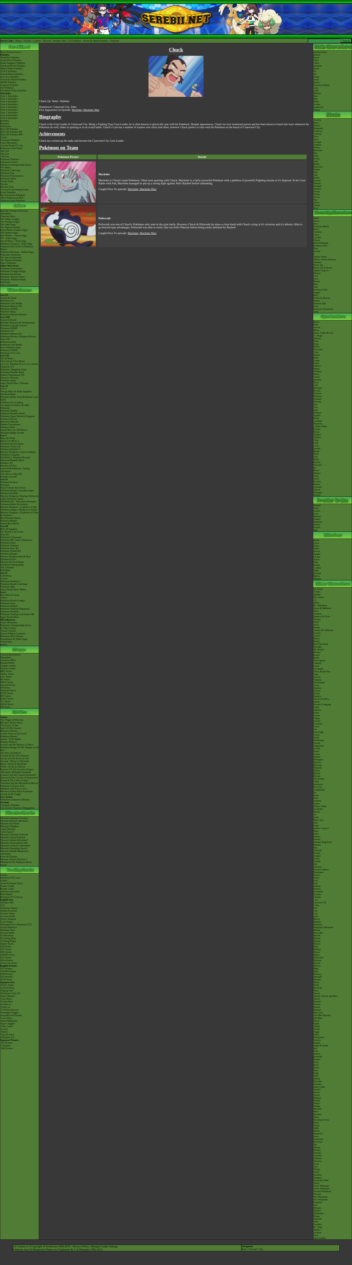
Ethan (316, 712)
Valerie (316, 489)
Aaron (316, 559)
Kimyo (316, 875)
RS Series (5, 679)
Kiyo (315, 880)
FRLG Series (6, 682)
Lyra (315, 278)
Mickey (317, 965)
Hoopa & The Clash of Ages (14, 780)
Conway (317, 133)
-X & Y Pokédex (8, 71)
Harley (316, 147)
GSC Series (6, 676)
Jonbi (316, 817)
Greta (316, 508)
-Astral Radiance (8, 927)
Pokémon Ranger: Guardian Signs (17, 490)
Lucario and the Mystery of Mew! (17, 744)
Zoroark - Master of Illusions (14, 761)
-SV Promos (6, 968)
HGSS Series (6, 693)
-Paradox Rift (7, 902)
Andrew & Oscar (321, 616)
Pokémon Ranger (8, 553)
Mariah (316, 935)
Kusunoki (318, 891)
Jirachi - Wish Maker (10, 739)
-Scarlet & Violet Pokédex (13, 90)
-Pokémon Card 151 (10, 993)
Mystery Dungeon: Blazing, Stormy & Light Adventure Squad (19, 497)
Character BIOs (8, 660)
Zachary (317, 1232)
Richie (316, 177)
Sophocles (318, 107)
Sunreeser (318, 1133)
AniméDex (5, 213)
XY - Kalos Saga (8, 238)
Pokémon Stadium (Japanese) (14, 608)
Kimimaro (318, 872)
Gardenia (317, 420)
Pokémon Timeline (9, 159)
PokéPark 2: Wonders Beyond (15, 457)
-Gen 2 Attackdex (9, 98)
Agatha (316, 415)
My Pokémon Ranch (10, 518)
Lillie (316, 90)
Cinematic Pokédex (10, 140)
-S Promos (5, 1045)
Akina (316, 602)
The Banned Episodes (11, 260)
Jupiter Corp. (319, 270)
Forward (253, 1249)
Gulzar (316, 754)
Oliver (316, 1020)
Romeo (316, 1059)
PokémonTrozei (8, 559)
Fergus (316, 718)
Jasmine (317, 379)
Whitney (317, 371)
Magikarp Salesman (323, 927)
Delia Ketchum (320, 243)
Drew (316, 136)
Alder (316, 570)
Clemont (317, 65)
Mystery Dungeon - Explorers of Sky (18, 507)
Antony (317, 619)
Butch (316, 229)
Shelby (316, 1100)
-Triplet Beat (6, 1001)
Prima (316, 545)
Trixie (316, 1172)
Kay (315, 847)
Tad (315, 1144)
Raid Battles (6, 894)
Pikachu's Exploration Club (14, 842)
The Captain (319, 660)
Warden (317, 1210)
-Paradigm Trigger (9, 1012)
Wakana (317, 1207)
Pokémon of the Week (11, 148)
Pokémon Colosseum (10, 537)
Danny (316, 354)
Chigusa (317, 679)
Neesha (317, 1004)
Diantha (317, 578)
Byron (316, 431)
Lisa (315, 910)
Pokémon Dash (7, 542)
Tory (315, 1166)
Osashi (316, 1026)
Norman (317, 398)
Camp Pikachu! (8, 829)
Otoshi (316, 1029)
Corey (316, 685)
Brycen (316, 462)
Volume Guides (8, 668)
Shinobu (317, 1108)
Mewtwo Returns (8, 730)
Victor (316, 1183)
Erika (316, 341)
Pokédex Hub (59, 40)
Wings (316, 1216)
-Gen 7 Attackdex (9, 112)
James (316, 76)
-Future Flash (6, 985)
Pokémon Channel (9, 545)
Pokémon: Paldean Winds (13, 279)
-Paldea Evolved (8, 910)
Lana (315, 87)
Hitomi (316, 776)
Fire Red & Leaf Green (11, 531)
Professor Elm (320, 245)
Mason (316, 952)
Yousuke (317, 1224)
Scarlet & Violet (8, 298)
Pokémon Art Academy (11, 402)
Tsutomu (317, 1174)
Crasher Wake (320, 426)
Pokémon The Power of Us (13, 788)
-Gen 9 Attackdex (9, 118)
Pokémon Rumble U (10, 449)
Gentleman (318, 740)
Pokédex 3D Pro (8, 465)
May (315, 98)
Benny (316, 641)
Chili (315, 442)
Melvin (316, 963)
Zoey (315, 208)
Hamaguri (318, 759)
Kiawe (316, 82)
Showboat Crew (321, 1119)
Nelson (316, 1007)
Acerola (317, 120)
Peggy (316, 1031)
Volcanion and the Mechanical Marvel (19, 783)
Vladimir (317, 1202)
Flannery (317, 396)
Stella (316, 1128)
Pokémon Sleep (8, 311)
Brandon (317, 521)
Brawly (317, 390)
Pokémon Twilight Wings (13, 271)
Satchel (317, 1089)
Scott (315, 306)
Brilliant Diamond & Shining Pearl (17, 322)
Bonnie (316, 54)
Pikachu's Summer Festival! (14, 834)
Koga (316, 343)
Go (314, 71)
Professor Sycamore (323, 309)
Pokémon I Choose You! (12, 785)
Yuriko (316, 1229)
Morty (316, 374)
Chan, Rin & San (321, 671)
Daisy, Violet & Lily (323, 332)
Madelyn (317, 924)
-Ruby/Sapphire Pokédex (12, 63)
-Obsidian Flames (9, 908)
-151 (2, 905)
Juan (315, 409)
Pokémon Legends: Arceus (13, 325)
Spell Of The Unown (10, 728)
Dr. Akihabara (320, 605)
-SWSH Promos (8, 971)
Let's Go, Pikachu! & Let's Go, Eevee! (19, 364)
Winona (317, 401)
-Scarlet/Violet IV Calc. (12, 145)
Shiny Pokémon (8, 263)
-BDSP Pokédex (8, 82)
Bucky (316, 655)
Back (244, 1249)
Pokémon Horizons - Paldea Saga (16, 252)
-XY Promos (6, 976)
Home (18, 40)
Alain (316, 218)
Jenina (316, 803)
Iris (315, 74)
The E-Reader (7, 567)
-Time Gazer (6, 1026)
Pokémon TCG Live (10, 353)
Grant (316, 478)
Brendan (317, 646)
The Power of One (9, 725)
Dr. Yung (317, 1227)
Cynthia (317, 567)
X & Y (3, 388)
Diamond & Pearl (9, 482)
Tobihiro (317, 1158)
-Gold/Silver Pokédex (11, 60)
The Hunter (318, 778)
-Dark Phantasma (8, 1020)
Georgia (317, 142)
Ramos (316, 484)
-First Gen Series (8, 963)
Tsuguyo (317, 1177)
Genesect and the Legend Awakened (18, 774)
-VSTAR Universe (9, 1009)
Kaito (316, 833)
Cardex (3, 137)
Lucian (316, 556)
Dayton (317, 690)
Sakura (316, 1078)
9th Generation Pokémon (12, 195)
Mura (316, 990)
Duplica (317, 696)
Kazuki (316, 853)
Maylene (317, 423)
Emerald (4, 534)
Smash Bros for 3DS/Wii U (14, 430)
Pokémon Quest (8, 380)
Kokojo (317, 886)
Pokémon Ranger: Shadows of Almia (18, 509)
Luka (315, 916)
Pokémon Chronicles (10, 254)
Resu (315, 1051)
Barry (316, 122)
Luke (315, 161)
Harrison (317, 150)
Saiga (316, 1073)
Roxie (316, 470)
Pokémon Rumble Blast (12, 460)
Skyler (316, 1125)
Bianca (316, 125)
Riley (316, 295)
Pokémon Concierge (10, 170)
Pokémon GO (7, 300)
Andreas (317, 613)
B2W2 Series (6, 698)
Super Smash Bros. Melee (13, 589)
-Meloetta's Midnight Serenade (15, 772)
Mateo (316, 954)
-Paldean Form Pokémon (12, 200)
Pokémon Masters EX (11, 306)
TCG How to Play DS (11, 474)
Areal (316, 622)
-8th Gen (4, 153)
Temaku (317, 1152)
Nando (316, 169)
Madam (317, 921)
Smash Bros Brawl (9, 523)
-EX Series (5, 957)
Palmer (316, 524)
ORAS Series (6, 704)
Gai (315, 729)
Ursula (316, 205)
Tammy (317, 1150)
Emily (316, 707)
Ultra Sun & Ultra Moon (12, 361)
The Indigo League (9, 219)
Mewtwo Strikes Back (11, 722)
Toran (316, 1163)
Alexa (316, 220)
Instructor (318, 784)
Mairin (316, 281)
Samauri (317, 1084)
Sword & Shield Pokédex (95, 40)
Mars (315, 284)
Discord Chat (6, 186)
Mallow (317, 93)
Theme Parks (6, 181)
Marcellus (318, 932)
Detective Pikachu (9, 377)
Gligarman (318, 745)
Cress (316, 445)
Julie (315, 822)
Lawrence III (319, 902)
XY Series (5, 701)
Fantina (317, 429)
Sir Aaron (318, 589)
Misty (316, 101)
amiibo (3, 644)
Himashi (317, 767)
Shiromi (317, 1114)
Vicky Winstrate (321, 1185)
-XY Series (5, 949)
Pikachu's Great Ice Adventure (15, 845)
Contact (37, 40)
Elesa (316, 453)
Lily (315, 908)
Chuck (316, 376)
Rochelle (317, 1056)
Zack (315, 1235)
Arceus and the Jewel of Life (14, 758)
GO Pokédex (74, 40)
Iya (315, 792)
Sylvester (318, 1141)
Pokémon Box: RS (9, 548)
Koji (315, 883)
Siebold (317, 573)
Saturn (316, 300)
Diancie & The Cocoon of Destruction (19, 777)
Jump (316, 825)
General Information (10, 654)
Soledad (317, 186)
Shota (316, 1117)
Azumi (316, 635)
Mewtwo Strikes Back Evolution (16, 791)
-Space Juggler (7, 1023)
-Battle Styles (7, 943)
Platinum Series (8, 690)
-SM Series (5, 946)
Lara (315, 899)
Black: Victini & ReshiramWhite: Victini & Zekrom (13, 765)
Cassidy (317, 237)
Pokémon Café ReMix (11, 303)
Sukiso (316, 1130)
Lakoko (317, 897)
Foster (316, 726)
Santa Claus (319, 1086)
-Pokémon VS (7, 1037)
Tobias (316, 194)
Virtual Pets (6, 641)
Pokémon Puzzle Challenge (14, 584)
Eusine (316, 715)
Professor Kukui (321, 85)
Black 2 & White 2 (9, 441)
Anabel (316, 519)
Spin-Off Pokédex (9, 129)
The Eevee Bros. (321, 699)
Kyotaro (317, 894)
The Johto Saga (8, 224)
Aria (315, 223)
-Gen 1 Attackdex (9, 96)
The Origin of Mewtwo (11, 719)
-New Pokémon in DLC (12, 197)
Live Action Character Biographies (17, 807)
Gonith (316, 748)
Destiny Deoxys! (8, 741)
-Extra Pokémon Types (11, 883)
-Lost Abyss (6, 1018)
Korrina (317, 481)
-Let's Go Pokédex (9, 76)
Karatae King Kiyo (322, 842)
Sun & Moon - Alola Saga (13, 241)
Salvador (317, 1081)
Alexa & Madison (322, 608)
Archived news (13, 52)
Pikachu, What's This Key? (13, 859)
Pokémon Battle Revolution (14, 504)
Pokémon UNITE (9, 309)
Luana (316, 360)
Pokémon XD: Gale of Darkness (16, 540)
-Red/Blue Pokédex (10, 57)
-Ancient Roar (7, 987)
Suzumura (318, 1139)
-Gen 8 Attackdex (9, 115)
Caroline (317, 232)
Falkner (317, 365)
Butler (316, 657)
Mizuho (317, 979)
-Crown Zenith (7, 916)
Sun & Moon (6, 358)
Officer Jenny (320, 256)
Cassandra (318, 668)
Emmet (316, 527)
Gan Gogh (318, 732)
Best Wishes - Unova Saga (13, 235)
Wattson (317, 393)
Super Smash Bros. (9, 617)
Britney (317, 652)
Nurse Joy (318, 265)
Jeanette (317, 800)
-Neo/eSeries (6, 960)
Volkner (317, 437)
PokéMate (5, 570)
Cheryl (316, 240)
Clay (315, 456)
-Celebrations (7, 935)
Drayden (317, 464)
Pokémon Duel (7, 427)
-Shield (3, 1031)
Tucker (316, 510)
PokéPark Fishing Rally (12, 564)
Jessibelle (318, 809)
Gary (315, 139)
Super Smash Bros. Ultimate (14, 383)
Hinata (316, 770)
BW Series (5, 696)
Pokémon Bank (7, 394)
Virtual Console (8, 630)
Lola (315, 276)
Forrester (317, 723)
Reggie (316, 292)
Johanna (317, 262)
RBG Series (6, 671)
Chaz (315, 674)
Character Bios (7, 216)
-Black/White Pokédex (11, 68)
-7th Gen (4, 156)
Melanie (317, 960)
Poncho (317, 1040)
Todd (315, 311)
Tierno (316, 191)
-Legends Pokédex (9, 85)
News (3, 52)
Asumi (316, 627)
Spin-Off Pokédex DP (11, 131)
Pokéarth (114, 40)
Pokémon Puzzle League (12, 600)
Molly (316, 982)
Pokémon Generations (11, 268)
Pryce (316, 382)
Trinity (316, 1169)
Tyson (316, 202)
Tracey (316, 109)
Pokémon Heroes (8, 736)
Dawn (316, 68)
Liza (315, 407)
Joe (315, 814)
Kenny (316, 158)
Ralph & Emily (320, 1045)
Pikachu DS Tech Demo (12, 562)
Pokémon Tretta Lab (10, 446)
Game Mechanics (9, 142)
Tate (315, 404)
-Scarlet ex (5, 1004)
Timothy (317, 1155)
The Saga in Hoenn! (10, 227)
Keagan (317, 855)
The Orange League (10, 221)
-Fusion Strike (7, 932)
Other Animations (9, 285)
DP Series (5, 687)
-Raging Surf (6, 990)
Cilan (316, 60)
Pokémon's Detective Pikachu (15, 799)
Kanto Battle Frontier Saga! (14, 230)
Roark (316, 418)
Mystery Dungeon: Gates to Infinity (18, 452)
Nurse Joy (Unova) (322, 267)
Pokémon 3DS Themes (11, 636)
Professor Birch (321, 226)
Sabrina (317, 338)
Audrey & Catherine (323, 630)
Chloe (316, 63)
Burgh (316, 451)
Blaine (316, 346)
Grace (316, 751)
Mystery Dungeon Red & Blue (15, 556)
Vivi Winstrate (320, 1199)
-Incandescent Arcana (11, 1015)
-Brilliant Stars (7, 930)
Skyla (316, 459)
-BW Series (6, 952)
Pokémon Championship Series (15, 164)
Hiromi (316, 773)
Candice (317, 434)
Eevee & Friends (8, 856)
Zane (315, 1238)
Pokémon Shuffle (9, 410)
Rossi (316, 1062)
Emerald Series (7, 685)
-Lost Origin (6, 921)
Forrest (316, 251)
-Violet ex (5, 1007)
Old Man (317, 1018)
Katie (316, 831)
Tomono (317, 1161)
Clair (315, 385)
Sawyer (317, 180)
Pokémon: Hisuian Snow (12, 276)
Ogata (316, 1023)
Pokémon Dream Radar (11, 443)
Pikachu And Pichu (9, 823)
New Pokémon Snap (10, 347)
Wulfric (317, 495)
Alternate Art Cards (10, 891)
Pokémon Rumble (9, 493)
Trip (315, 199)
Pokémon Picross (8, 419)
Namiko (317, 1001)
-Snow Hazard (7, 996)
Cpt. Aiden (318, 597)
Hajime (317, 756)
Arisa (316, 624)
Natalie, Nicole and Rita (325, 996)
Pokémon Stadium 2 (10, 581)
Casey (316, 234)
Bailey (316, 638)
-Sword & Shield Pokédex (13, 79)
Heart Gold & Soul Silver (13, 487)
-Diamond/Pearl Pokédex (12, 65)
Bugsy (316, 368)
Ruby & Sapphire (9, 529)
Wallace (317, 412)
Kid (315, 864)
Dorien (316, 693)
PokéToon (5, 282)
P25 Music (5, 167)
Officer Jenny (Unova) (324, 259)
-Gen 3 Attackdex (9, 101)
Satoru (316, 1092)
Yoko (315, 1221)
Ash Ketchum (320, 52)
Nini (315, 172)
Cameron (317, 131)
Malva (316, 576)
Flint (315, 248)
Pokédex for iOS (8, 476)
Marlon (317, 473)
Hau (315, 153)
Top (261, 1249)
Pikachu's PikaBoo (9, 826)
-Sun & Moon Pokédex (11, 74)
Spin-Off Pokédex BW (11, 134)
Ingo (315, 530)
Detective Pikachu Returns (13, 314)
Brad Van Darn (320, 644)
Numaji (317, 1009)
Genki (316, 737)
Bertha (316, 565)
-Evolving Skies (8, 938)
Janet (315, 798)
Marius (316, 943)
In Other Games (8, 628)
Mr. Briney (318, 649)
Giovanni (318, 349)
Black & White (7, 438)
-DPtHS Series (7, 954)
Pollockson (318, 1037)
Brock (316, 57)
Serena (316, 104)
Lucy (315, 513)
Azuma (316, 633)
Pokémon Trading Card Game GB (17, 614)
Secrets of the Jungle (10, 794)
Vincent (317, 1194)
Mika (315, 968)
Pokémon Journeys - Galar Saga (16, 243)
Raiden (316, 1042)
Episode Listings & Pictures (14, 210)
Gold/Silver (6, 575)
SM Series (5, 707)
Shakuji (317, 1097)
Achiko (317, 591)
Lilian (316, 905)
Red (315, 1048)
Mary (316, 946)
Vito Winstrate (320, 1196)
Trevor (316, 197)
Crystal (3, 578)
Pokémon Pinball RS (10, 551)
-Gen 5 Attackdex (9, 107)
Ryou (315, 1064)
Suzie (316, 1136)
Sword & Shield (8, 320)
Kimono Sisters (321, 869)
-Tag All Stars (7, 1034)
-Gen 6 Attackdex (9, 109)
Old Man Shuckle (322, 1015)
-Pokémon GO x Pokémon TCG (16, 924)
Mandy (316, 930)
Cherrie (317, 677)
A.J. (315, 600)
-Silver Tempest (8, 919)
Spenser (317, 516)
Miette (316, 164)
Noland (317, 505)
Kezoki (316, 861)
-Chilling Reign (8, 941)
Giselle (316, 743)
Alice (316, 611)
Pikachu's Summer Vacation (14, 818)
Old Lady (318, 1012)
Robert (316, 1053)
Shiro (316, 1111)
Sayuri (316, 1095)
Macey (316, 919)
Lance (316, 543)
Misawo (317, 974)
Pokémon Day (7, 173)
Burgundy (318, 128)
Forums (27, 40)
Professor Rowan (321, 298)
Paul (315, 175)
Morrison (318, 166)
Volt (315, 1205)
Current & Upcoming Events (14, 189)
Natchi (316, 998)
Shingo (316, 1106)
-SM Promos (6, 974)
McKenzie (318, 957)
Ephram (317, 710)
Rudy (316, 357)
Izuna (316, 795)
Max (315, 96)
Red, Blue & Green (9, 595)
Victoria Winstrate (322, 1191)
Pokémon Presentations (11, 175)
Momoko (317, 987)
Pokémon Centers (9, 162)
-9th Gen (4, 151)
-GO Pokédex (7, 87)
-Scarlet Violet (7, 913)
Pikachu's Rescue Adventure (14, 820)
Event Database (8, 192)
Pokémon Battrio (8, 520)
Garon (316, 734)
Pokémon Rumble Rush (12, 372)
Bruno (316, 540)
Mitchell (317, 976)
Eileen (316, 701)
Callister (317, 663)
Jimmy (316, 811)
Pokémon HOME (9, 328)
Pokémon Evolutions (10, 274)
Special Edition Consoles (12, 633)
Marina (316, 938)
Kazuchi (317, 850)
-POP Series (6, 979)
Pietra (316, 1034)
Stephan (317, 188)
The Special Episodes (10, 257)
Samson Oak (319, 303)
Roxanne (317, 387)
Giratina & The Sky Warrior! (14, 755)
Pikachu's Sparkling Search (13, 848)
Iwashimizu (319, 789)
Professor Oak (320, 289)
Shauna (317, 183)
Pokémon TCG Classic (11, 897)
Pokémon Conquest (10, 454)
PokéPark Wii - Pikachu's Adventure (18, 501)
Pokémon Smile (8, 342)
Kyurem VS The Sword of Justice (17, 769)
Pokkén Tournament (10, 424)
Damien (317, 688)
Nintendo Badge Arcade (12, 432)
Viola (315, 475)
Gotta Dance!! (7, 831)
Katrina (317, 844)
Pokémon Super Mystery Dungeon (17, 416)
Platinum (4, 485)
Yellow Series (7, 674)
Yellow (3, 597)
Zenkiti (322, 1238)
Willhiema (318, 1213)
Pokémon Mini (7, 586)
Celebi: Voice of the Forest (13, 733)
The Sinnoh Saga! (9, 232)
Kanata (316, 839)
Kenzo (316, 858)
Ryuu (315, 1070)
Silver (316, 1122)
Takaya (316, 1147)
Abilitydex (5, 126)
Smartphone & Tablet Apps (13, 639)
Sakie (316, 1075)
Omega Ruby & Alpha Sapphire (16, 391)
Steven (316, 551)
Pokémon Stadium (9, 611)
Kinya (316, 877)
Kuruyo (317, 888)
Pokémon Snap (7, 603)
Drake (316, 363)
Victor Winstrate (321, 1188)
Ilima (315, 155)
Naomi (316, 993)
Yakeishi (317, 1218)
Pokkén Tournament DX (12, 375)
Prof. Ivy (317, 787)
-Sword (4, 1029)
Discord (47, 40)
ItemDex (4, 120)
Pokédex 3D (6, 463)
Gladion (317, 144)
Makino (317, 949)
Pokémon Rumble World (12, 413)
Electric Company (322, 704)
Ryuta (316, 1067)
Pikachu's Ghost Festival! (13, 837)
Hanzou (317, 762)
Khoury (317, 273)
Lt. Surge (317, 335)
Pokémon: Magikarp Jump (13, 369)
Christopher (319, 682)
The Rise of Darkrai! (10, 752)
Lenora (316, 448)
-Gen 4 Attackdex (9, 104)
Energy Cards (7, 888)
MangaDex (5, 657)
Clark (316, 781)
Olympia (317, 492)
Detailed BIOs (7, 663)
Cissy (316, 352)
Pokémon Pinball (8, 606)
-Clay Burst (6, 998)
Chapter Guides (8, 665)
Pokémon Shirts (8, 178)
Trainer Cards (7, 886)
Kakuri (316, 836)
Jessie (316, 79)
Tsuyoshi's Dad (320, 1180)
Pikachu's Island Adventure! (14, 840)
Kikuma (317, 866)
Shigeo (316, 1103)
